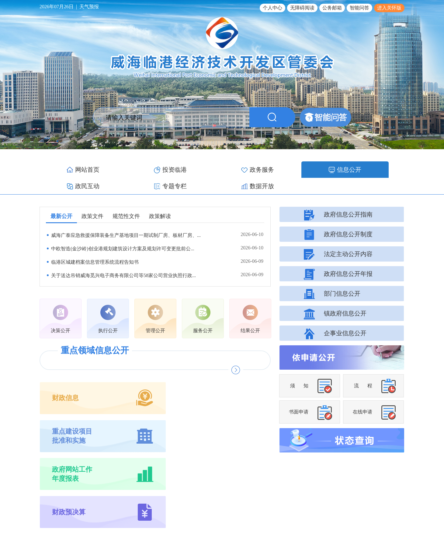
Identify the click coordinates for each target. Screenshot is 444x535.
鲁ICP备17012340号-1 (317, 509)
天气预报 (89, 6)
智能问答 (359, 7)
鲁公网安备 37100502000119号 (372, 509)
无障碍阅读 (302, 7)
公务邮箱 (332, 7)
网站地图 (395, 494)
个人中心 (272, 7)
